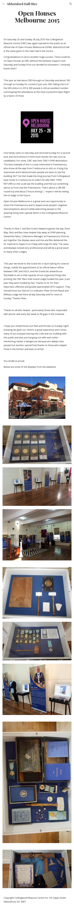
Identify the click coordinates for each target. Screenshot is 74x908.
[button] (3, 4)
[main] (37, 16)
